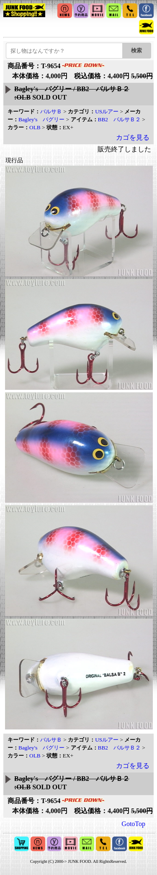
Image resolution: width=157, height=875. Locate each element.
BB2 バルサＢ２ (119, 119)
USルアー (106, 111)
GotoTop (133, 823)
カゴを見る (132, 137)
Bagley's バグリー (41, 119)
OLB (35, 127)
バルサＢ (51, 111)
